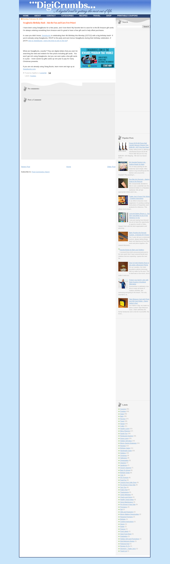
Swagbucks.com (29, 69)
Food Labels (124, 531)
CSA (121, 475)
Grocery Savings (125, 467)
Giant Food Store (125, 534)
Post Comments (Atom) (41, 172)
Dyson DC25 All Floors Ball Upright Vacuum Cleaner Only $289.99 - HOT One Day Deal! (139, 145)
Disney (122, 524)
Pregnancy (123, 507)
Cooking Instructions (126, 521)
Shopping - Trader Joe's (128, 548)
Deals (122, 414)
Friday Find (124, 490)
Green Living (124, 438)
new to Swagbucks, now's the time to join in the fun (47, 41)
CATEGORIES (67, 16)
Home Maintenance (126, 502)
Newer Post (25, 167)
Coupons (123, 409)
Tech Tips (123, 487)
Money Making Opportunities (129, 514)
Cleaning (123, 463)
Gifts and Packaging (126, 512)
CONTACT (51, 16)
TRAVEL (96, 16)
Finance (122, 529)
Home (68, 167)
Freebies (33, 76)
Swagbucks (46, 35)
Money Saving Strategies (128, 443)
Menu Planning (125, 431)
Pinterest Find (124, 544)
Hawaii (122, 423)
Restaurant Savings (126, 436)
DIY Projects (124, 477)
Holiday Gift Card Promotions (129, 539)
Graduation (124, 536)
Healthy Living (124, 428)
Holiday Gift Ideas (126, 441)
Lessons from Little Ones (128, 482)
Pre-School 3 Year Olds (127, 485)
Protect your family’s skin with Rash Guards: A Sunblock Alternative (138, 282)
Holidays (123, 453)
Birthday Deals (125, 472)
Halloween (123, 458)
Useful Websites (125, 494)
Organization (124, 460)
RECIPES (83, 16)
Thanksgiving (124, 492)
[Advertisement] (52, 162)
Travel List (123, 551)
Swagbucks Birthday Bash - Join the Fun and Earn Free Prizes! (49, 22)
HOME (26, 16)
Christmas (123, 455)
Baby (122, 416)
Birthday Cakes (125, 448)
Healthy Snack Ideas (127, 499)
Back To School (125, 470)
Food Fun (123, 480)
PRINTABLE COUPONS (127, 16)
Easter (122, 526)
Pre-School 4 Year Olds (127, 504)
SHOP (109, 16)
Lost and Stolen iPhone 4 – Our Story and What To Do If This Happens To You (139, 215)
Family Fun (124, 433)
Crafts (122, 426)
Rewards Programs (126, 517)
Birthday (123, 519)
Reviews (123, 445)
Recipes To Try (125, 546)
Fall (121, 509)
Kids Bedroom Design (127, 541)
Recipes (123, 419)
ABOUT (37, 16)
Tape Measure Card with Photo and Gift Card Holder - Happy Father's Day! (139, 301)
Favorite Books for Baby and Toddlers (132, 250)
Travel (122, 421)
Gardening (123, 465)
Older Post (111, 167)
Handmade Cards (126, 450)
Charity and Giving (126, 497)
